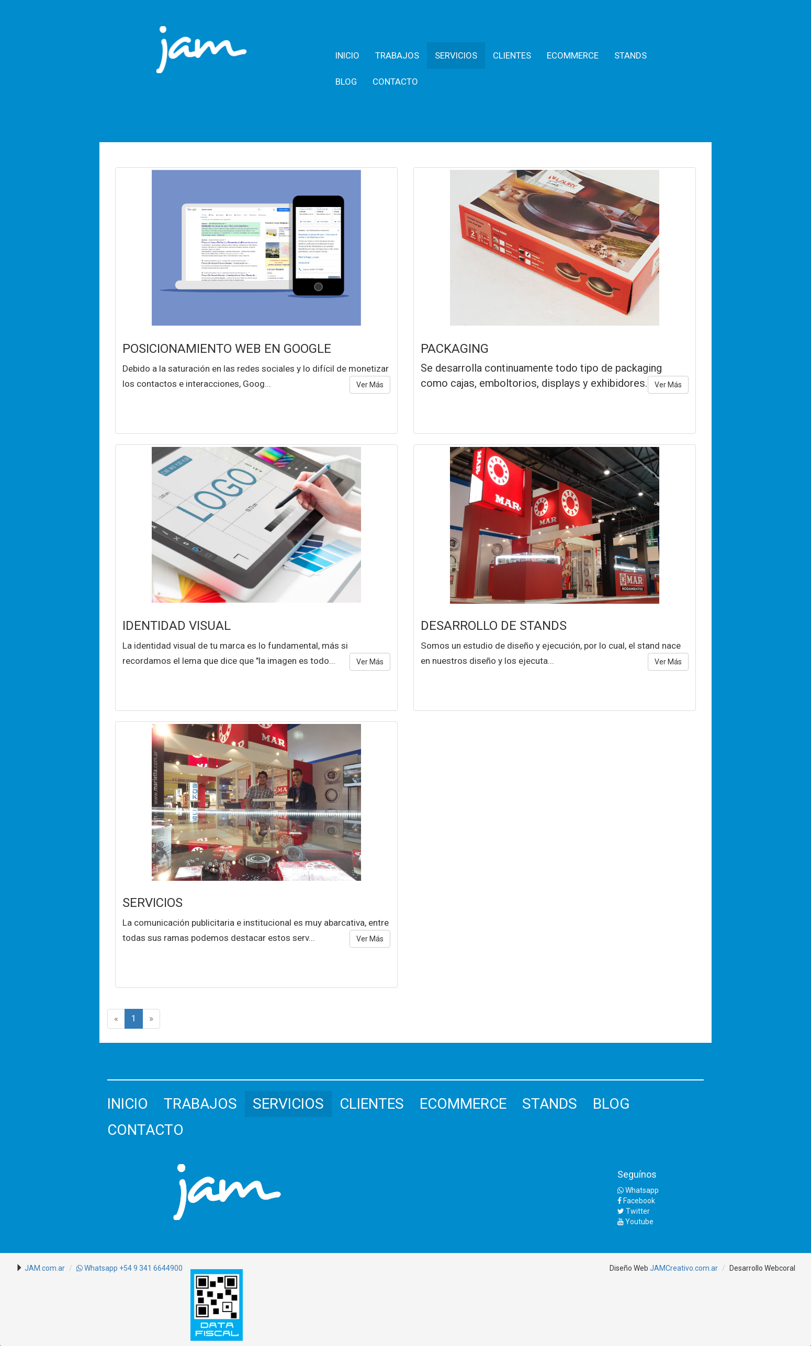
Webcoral (779, 1268)
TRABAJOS (397, 55)
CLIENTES (512, 55)
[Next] (151, 1019)
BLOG (346, 81)
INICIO (347, 55)
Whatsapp (638, 1190)
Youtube (635, 1221)
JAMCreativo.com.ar (684, 1268)
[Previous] (116, 1019)
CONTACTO (395, 81)
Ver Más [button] (370, 385)
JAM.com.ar (45, 1268)
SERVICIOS (456, 55)
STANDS (630, 55)
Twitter (633, 1211)
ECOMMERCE (573, 55)
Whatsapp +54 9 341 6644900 (129, 1268)
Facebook (636, 1201)
